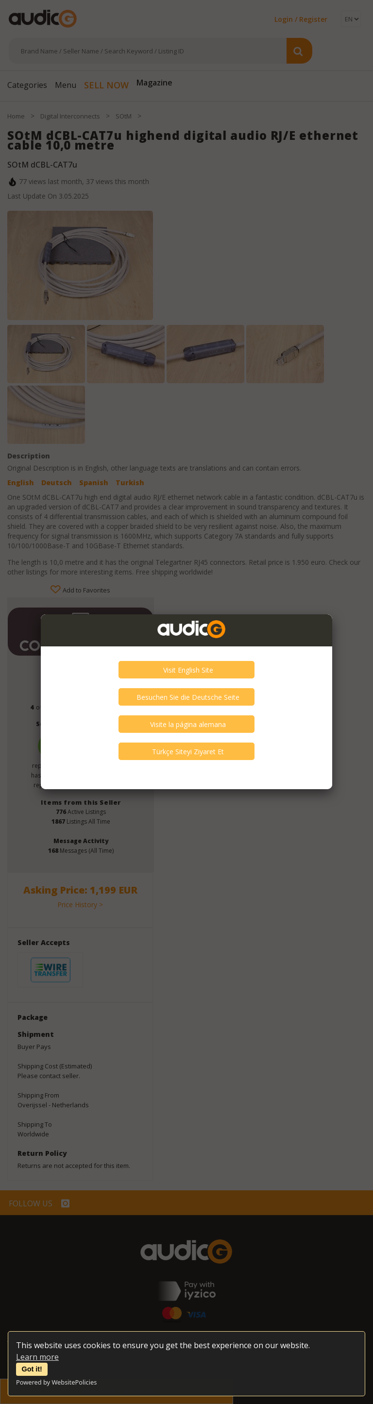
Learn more (37, 1357)
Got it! (32, 1369)
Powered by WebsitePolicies (56, 1382)
